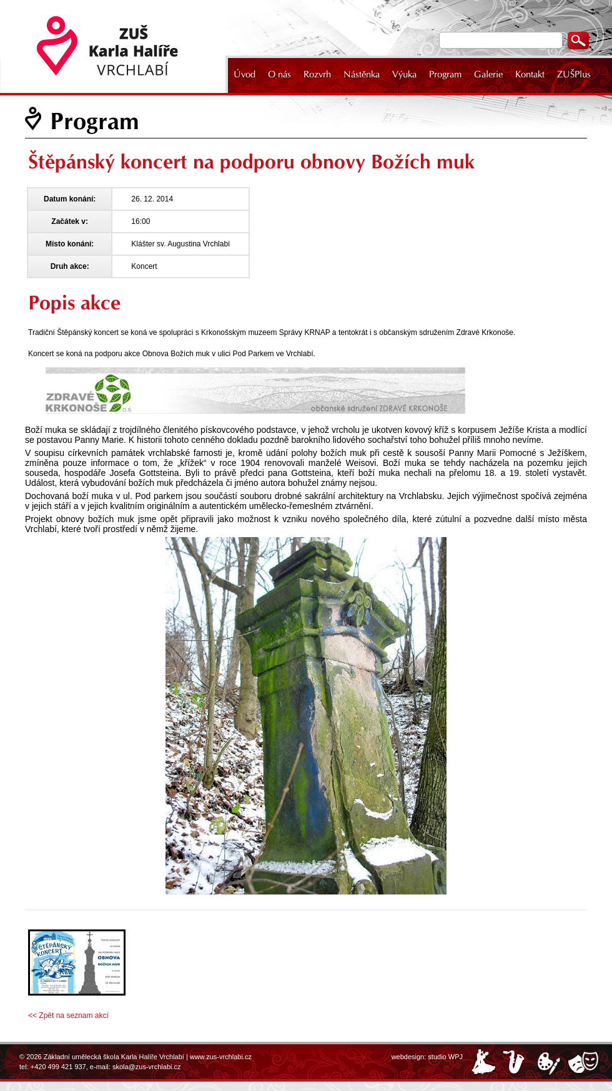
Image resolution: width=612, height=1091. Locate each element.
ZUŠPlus (574, 74)
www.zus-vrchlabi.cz (221, 1056)
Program (445, 74)
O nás (279, 74)
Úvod (244, 74)
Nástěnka (361, 74)
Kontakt (530, 74)
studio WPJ (445, 1056)
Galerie (488, 74)
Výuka (404, 74)
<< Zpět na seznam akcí (68, 1015)
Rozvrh (317, 74)
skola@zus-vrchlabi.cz (146, 1066)
